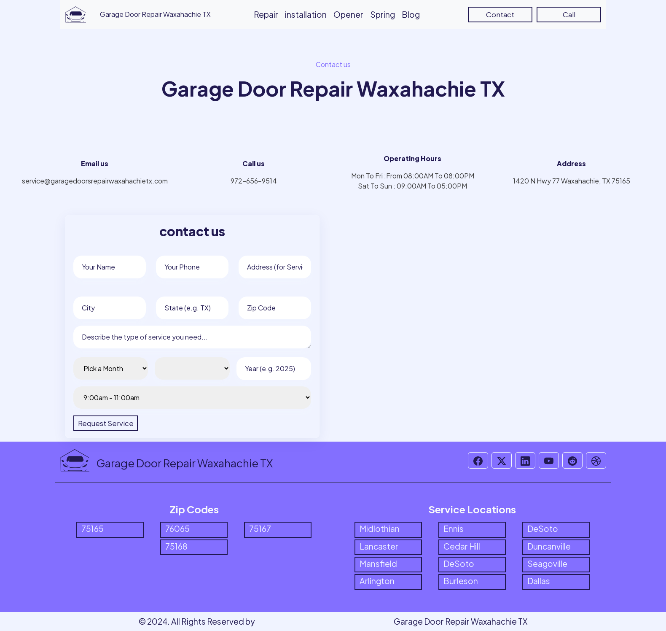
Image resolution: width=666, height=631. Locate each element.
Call (569, 14)
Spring (382, 14)
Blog (411, 14)
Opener (348, 14)
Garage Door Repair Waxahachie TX (460, 621)
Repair (266, 14)
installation (306, 14)
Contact (500, 14)
